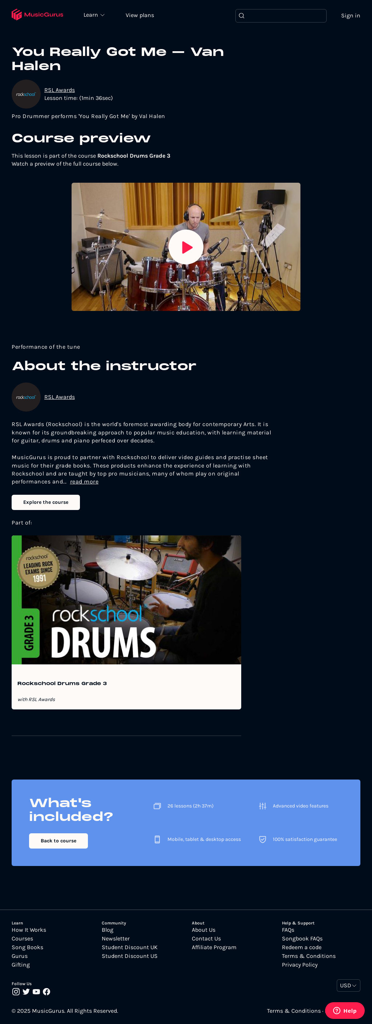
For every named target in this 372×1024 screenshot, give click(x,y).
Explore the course (45, 502)
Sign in (350, 15)
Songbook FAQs (302, 939)
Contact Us (206, 939)
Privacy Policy (300, 965)
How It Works (29, 930)
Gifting (21, 965)
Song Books (27, 947)
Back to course (58, 841)
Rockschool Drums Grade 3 (62, 684)
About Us (203, 930)
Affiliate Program (214, 947)
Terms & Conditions (309, 956)
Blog (107, 930)
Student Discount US (130, 956)
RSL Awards (59, 89)
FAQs (288, 930)
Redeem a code (302, 947)
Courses (22, 939)
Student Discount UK (130, 947)
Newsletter (116, 939)
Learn (92, 14)
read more (84, 481)
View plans (140, 15)
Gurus (20, 956)
